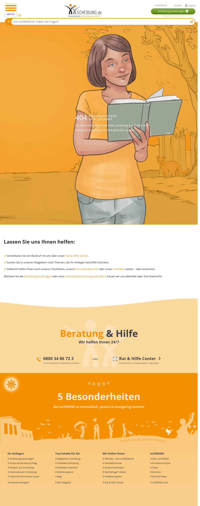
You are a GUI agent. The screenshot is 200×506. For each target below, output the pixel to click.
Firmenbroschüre (161, 463)
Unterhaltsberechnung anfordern (85, 276)
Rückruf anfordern (114, 467)
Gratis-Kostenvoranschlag (23, 463)
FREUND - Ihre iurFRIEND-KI (119, 458)
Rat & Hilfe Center (77, 256)
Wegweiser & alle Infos (173, 15)
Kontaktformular (113, 463)
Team (155, 467)
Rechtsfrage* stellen (115, 472)
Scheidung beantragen (38, 276)
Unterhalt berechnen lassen (24, 476)
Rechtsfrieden (159, 476)
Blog (59, 476)
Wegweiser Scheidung (68, 458)
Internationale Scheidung (23, 472)
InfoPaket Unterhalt (67, 467)
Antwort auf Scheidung (22, 467)
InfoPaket (119, 269)
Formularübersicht (86, 269)
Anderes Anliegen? (19, 482)
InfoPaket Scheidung (68, 463)
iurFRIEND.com (160, 482)
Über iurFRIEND (160, 458)
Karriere (156, 472)
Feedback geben (113, 476)
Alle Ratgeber (64, 482)
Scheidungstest (65, 472)
